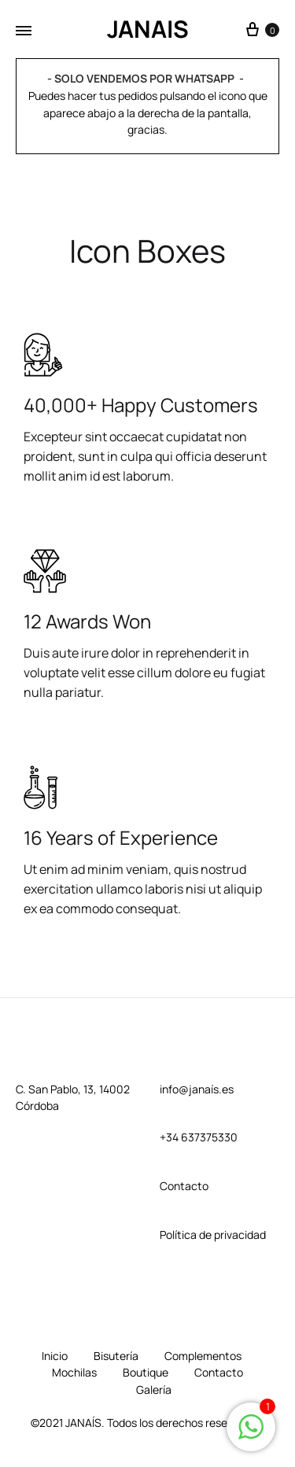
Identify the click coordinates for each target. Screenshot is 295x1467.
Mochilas (74, 1372)
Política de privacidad (213, 1234)
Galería (153, 1389)
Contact (181, 1185)
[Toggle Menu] (23, 30)
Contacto (218, 1372)
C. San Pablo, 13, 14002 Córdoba (73, 1098)
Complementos (203, 1355)
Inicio (55, 1355)
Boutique (145, 1372)
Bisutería (116, 1355)
